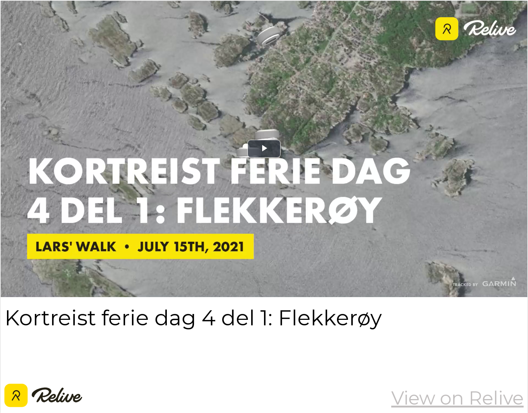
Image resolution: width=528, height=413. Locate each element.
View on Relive (457, 398)
